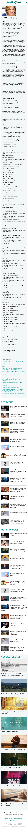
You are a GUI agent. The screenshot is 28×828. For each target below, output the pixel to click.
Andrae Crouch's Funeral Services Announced (17, 497)
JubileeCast (11, 824)
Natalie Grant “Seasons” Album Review (17, 447)
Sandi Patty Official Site (7, 352)
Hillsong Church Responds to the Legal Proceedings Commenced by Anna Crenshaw (18, 505)
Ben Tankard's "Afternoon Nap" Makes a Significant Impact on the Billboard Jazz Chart (18, 471)
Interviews (22, 817)
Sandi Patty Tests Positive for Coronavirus (11, 387)
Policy (23, 812)
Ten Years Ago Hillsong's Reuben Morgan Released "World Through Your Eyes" (18, 455)
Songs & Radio (14, 820)
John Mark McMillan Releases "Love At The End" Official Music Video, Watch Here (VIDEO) (18, 489)
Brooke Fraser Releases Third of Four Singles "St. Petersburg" (17, 463)
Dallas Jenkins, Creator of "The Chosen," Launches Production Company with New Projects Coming (12, 522)
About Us (6, 812)
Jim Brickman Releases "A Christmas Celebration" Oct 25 (18, 513)
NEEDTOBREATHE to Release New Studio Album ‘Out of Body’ (17, 422)
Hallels (13, 2)
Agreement (15, 812)
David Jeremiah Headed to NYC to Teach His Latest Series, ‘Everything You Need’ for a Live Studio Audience (14, 480)
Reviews (15, 817)
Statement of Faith (8, 814)
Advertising (20, 814)
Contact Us (15, 814)
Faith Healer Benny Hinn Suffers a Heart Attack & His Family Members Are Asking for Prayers (18, 439)
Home (4, 817)
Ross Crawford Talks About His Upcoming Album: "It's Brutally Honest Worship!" (17, 431)
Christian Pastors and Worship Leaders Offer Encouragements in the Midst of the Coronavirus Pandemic (12, 384)
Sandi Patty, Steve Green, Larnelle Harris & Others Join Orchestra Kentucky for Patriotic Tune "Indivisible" (13, 379)
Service (10, 812)
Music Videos (8, 818)
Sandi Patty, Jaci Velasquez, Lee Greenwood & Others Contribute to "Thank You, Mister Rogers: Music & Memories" (12, 390)
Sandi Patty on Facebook (7, 354)
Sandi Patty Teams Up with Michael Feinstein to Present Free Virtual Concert (12, 375)
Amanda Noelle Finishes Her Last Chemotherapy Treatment (17, 415)
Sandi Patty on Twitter (7, 356)
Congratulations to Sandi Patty (9, 347)
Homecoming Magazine (7, 78)
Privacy (19, 812)
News (9, 817)
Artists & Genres (18, 818)
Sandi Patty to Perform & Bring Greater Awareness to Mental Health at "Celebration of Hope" (13, 369)
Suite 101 (6, 95)
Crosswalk (11, 85)
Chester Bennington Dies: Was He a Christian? (18, 407)
